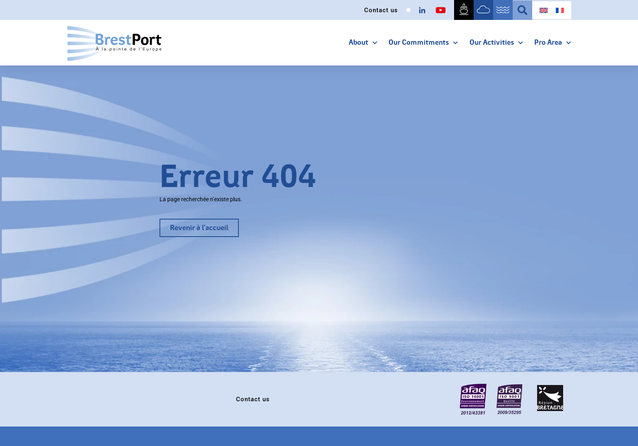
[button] (522, 10)
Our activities (496, 43)
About (363, 43)
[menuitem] (543, 10)
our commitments (423, 43)
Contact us (381, 10)
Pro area (552, 43)
